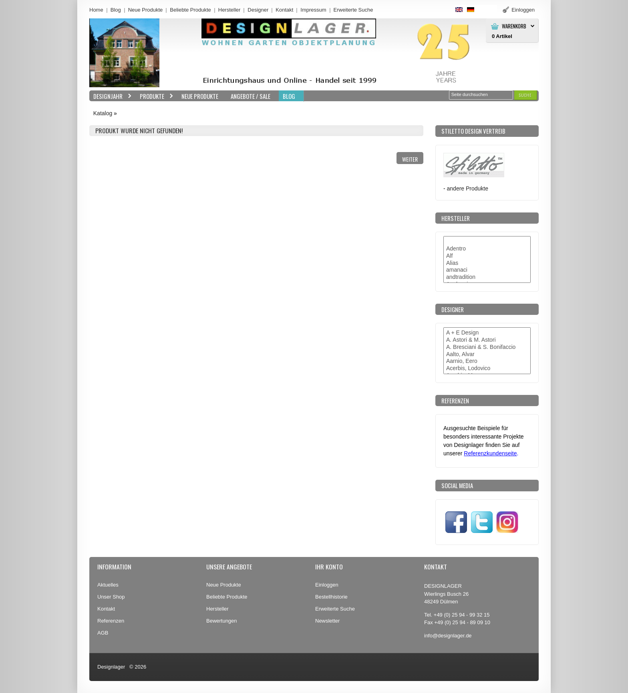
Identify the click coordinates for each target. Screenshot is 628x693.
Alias (487, 263)
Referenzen (110, 621)
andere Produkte (467, 188)
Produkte (154, 96)
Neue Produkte (145, 10)
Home (96, 10)
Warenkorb (514, 26)
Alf (487, 256)
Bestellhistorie (331, 597)
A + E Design (487, 332)
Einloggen (326, 585)
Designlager (111, 667)
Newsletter (327, 621)
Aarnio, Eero (487, 361)
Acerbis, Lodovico (487, 368)
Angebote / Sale (250, 96)
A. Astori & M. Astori (487, 340)
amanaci (487, 270)
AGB (102, 633)
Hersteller (229, 10)
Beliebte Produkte (190, 10)
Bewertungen (221, 621)
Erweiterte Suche (335, 609)
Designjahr (110, 96)
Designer (258, 10)
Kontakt (284, 10)
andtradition (487, 277)
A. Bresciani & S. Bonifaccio (487, 347)
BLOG (289, 96)
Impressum (313, 10)
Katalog (102, 113)
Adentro (487, 248)
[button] (525, 95)
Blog (116, 10)
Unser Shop (111, 597)
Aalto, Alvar (487, 354)
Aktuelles (108, 585)
